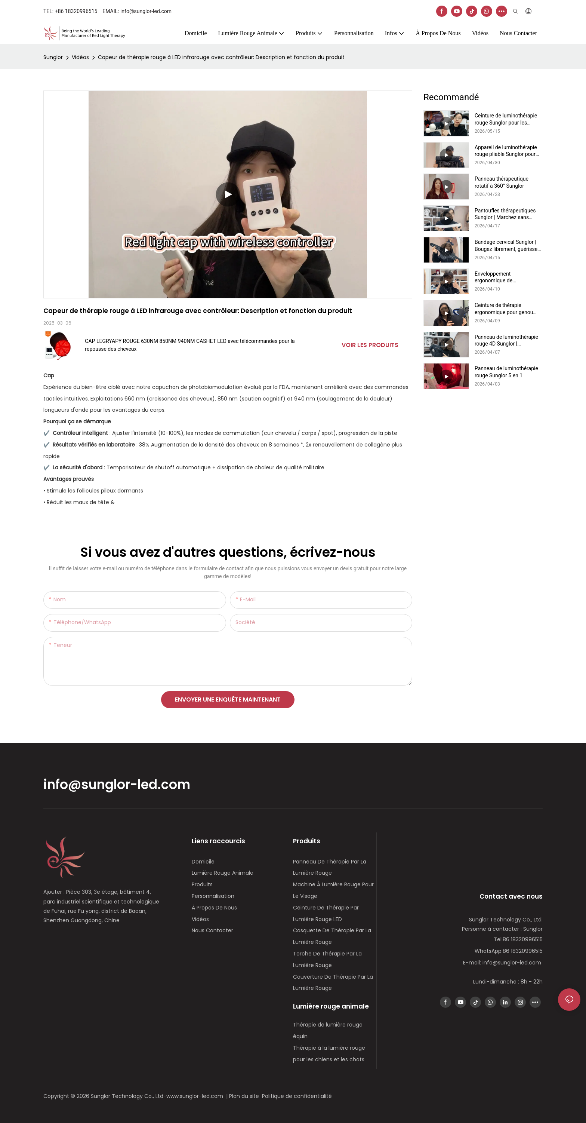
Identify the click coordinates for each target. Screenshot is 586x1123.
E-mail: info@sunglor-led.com (503, 962)
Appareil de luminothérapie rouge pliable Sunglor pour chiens (506, 150)
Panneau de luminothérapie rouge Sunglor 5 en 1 (506, 371)
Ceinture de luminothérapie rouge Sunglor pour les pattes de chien (506, 119)
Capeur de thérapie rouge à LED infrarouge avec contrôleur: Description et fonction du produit (221, 57)
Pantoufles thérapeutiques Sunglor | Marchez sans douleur (505, 214)
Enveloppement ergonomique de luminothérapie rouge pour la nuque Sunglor (508, 277)
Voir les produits (370, 345)
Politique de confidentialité (297, 1096)
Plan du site (245, 1096)
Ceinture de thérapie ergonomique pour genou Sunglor (504, 308)
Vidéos (80, 57)
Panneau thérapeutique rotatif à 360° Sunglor (501, 182)
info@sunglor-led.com (116, 785)
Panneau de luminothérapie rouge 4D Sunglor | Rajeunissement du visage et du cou (508, 340)
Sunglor (53, 57)
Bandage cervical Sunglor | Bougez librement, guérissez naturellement (507, 245)
